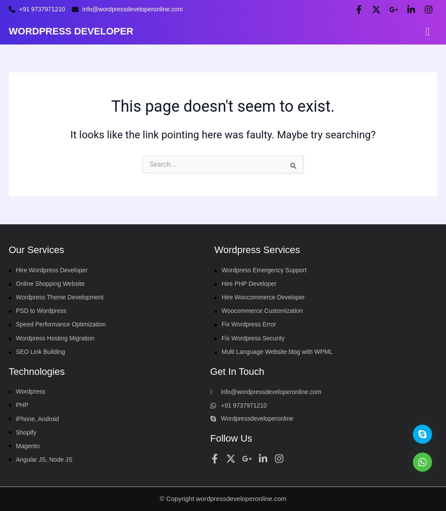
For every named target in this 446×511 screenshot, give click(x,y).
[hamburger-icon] (427, 32)
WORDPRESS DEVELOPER (71, 31)
